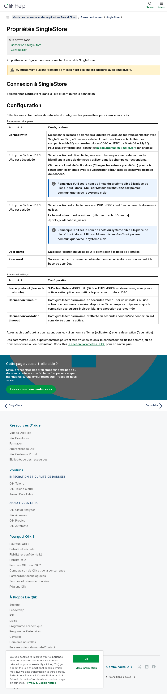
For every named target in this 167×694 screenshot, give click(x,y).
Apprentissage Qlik (22, 448)
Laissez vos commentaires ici (31, 388)
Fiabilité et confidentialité (26, 553)
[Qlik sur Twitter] (139, 666)
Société (15, 603)
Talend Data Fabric (22, 493)
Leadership (17, 609)
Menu (161, 7)
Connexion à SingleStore (26, 45)
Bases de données (92, 17)
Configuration (19, 49)
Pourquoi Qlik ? (19, 543)
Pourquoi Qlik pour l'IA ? (25, 564)
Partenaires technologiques (28, 575)
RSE (12, 614)
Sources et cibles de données (29, 580)
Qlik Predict (17, 519)
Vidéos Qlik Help (21, 432)
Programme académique (26, 625)
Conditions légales (120, 676)
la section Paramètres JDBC (86, 343)
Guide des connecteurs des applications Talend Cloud (44, 17)
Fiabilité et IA (18, 559)
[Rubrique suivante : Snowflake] (124, 405)
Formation (16, 442)
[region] (54, 669)
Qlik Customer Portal (23, 453)
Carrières (16, 636)
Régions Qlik (18, 585)
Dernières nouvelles (23, 641)
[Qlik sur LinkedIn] (146, 666)
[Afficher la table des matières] (8, 17)
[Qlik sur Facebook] (154, 666)
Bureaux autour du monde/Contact (32, 646)
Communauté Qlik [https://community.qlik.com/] (119, 666)
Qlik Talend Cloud (21, 488)
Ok (86, 658)
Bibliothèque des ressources (29, 458)
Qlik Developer (19, 437)
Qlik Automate (19, 525)
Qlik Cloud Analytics (22, 509)
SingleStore (112, 17)
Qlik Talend (17, 482)
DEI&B (13, 620)
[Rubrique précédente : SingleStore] (42, 405)
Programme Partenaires (25, 630)
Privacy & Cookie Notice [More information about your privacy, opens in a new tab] (41, 682)
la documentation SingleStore (116, 148)
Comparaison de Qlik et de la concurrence (37, 569)
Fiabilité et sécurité (22, 548)
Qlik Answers (18, 514)
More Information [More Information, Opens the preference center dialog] (86, 667)
